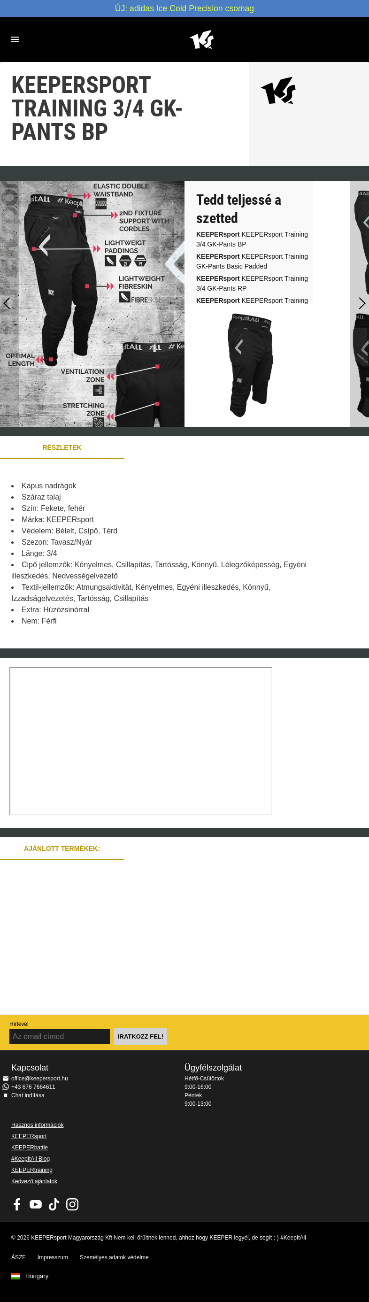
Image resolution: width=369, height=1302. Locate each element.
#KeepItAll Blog (30, 1159)
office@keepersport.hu (39, 1078)
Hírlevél (19, 1024)
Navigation (15, 39)
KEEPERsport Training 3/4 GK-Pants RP (252, 283)
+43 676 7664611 (33, 1087)
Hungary (36, 1276)
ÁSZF (18, 1257)
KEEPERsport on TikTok (54, 1204)
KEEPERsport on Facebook (17, 1204)
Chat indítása (28, 1095)
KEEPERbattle (29, 1147)
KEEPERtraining (32, 1170)
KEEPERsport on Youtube (36, 1204)
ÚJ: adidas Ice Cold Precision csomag (184, 8)
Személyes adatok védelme (114, 1257)
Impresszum (53, 1257)
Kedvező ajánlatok (34, 1181)
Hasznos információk (37, 1125)
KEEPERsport (28, 1136)
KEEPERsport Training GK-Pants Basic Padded (252, 261)
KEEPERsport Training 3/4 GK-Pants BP (252, 239)
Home (201, 39)
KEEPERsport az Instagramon (72, 1204)
